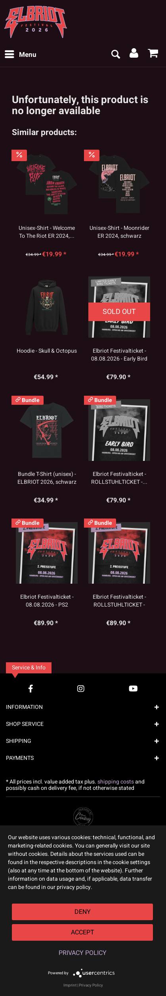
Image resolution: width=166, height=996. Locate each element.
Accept (82, 932)
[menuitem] (20, 55)
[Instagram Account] (80, 688)
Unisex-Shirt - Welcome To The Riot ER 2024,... (47, 232)
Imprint (69, 985)
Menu (20, 54)
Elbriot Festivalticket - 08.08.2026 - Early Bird (119, 355)
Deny (82, 912)
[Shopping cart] (153, 55)
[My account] (134, 55)
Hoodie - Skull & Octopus (47, 351)
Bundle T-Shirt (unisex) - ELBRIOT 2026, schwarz (46, 478)
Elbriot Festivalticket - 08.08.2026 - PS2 (47, 601)
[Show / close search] (115, 55)
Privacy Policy (83, 953)
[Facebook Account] (30, 688)
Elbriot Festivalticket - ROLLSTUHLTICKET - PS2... (119, 601)
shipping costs (115, 782)
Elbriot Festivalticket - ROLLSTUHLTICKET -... (119, 478)
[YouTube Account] (133, 688)
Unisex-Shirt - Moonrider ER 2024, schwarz (119, 232)
